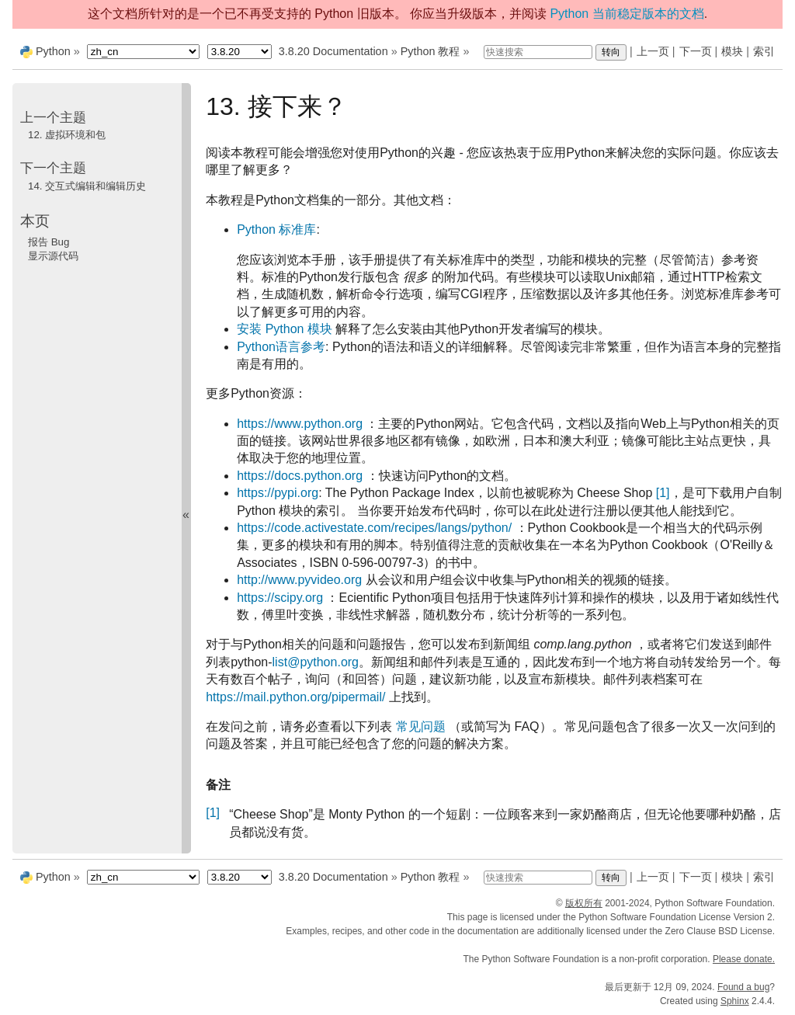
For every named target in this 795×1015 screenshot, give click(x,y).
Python (53, 51)
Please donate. (744, 959)
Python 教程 (430, 51)
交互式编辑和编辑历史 (87, 186)
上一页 (653, 51)
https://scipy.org (280, 597)
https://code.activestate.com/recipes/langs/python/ (374, 527)
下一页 (695, 51)
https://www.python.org (300, 423)
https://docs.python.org (300, 475)
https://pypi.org (277, 492)
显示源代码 (53, 256)
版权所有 (583, 903)
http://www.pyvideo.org (299, 579)
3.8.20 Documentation (333, 51)
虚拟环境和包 (67, 135)
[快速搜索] (538, 52)
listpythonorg (316, 662)
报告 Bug (48, 242)
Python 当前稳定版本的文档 (626, 13)
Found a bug (743, 987)
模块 (732, 51)
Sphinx (734, 1001)
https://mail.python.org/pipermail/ (295, 697)
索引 (764, 51)
